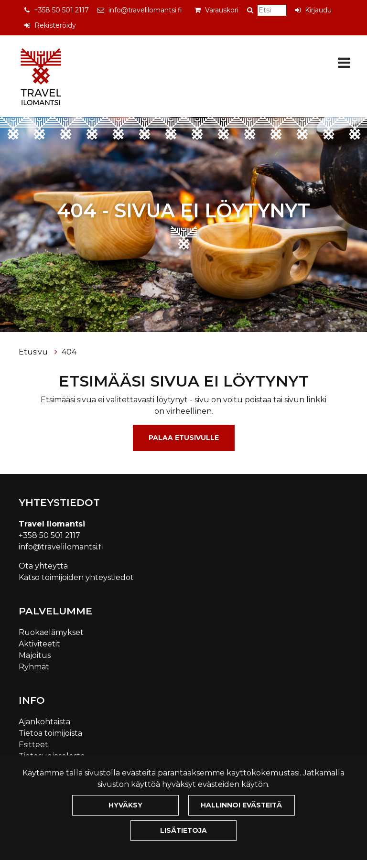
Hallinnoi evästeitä (241, 805)
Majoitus (35, 655)
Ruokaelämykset (51, 632)
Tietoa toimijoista (50, 733)
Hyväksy (125, 805)
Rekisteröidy (55, 25)
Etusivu (34, 351)
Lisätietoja (183, 830)
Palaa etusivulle (184, 437)
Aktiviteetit (39, 643)
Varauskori (221, 10)
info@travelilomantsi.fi (145, 10)
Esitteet (33, 744)
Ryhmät (34, 666)
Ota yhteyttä (43, 565)
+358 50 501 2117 (61, 10)
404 (69, 351)
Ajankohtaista (44, 721)
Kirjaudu (318, 10)
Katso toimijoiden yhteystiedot (76, 577)
